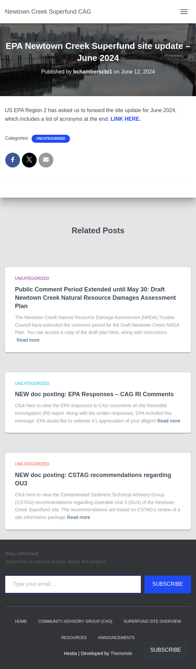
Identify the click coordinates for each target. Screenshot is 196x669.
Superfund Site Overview (152, 621)
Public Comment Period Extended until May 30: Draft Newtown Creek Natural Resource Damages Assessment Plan (95, 297)
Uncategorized (50, 138)
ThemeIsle (121, 653)
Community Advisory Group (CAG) (75, 621)
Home (21, 621)
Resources (74, 637)
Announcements (116, 637)
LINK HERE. (126, 119)
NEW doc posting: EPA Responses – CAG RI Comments (94, 394)
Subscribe (167, 584)
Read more (28, 340)
